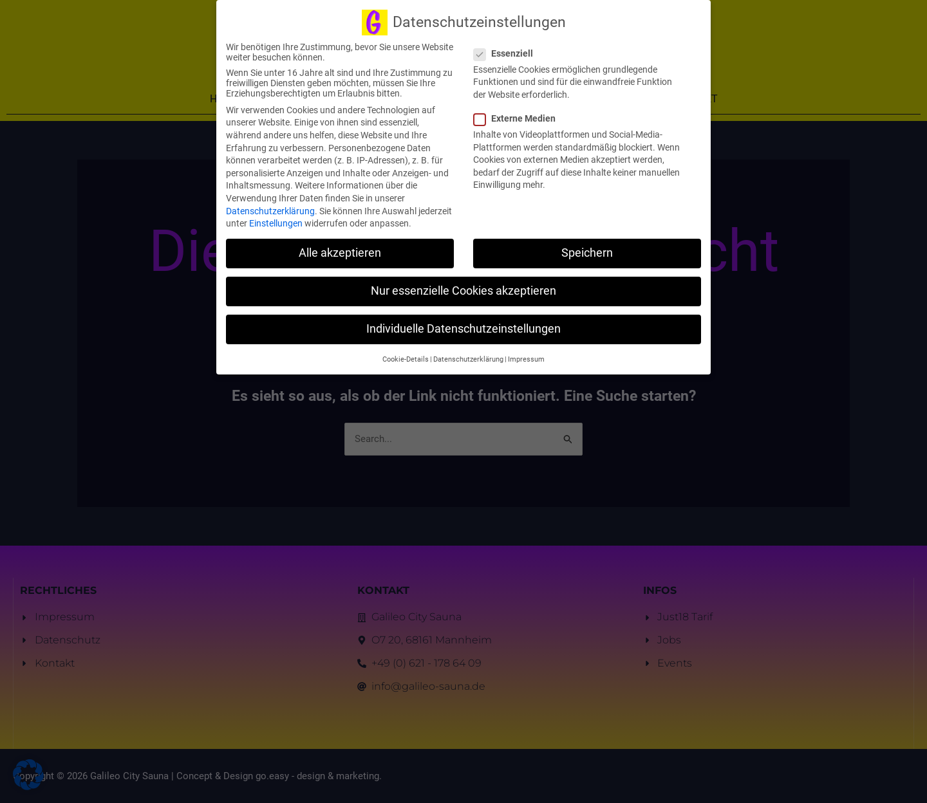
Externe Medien (518, 111)
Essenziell (507, 46)
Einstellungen (276, 215)
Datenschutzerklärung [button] (468, 351)
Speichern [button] (587, 245)
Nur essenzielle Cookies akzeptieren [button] (463, 283)
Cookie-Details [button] (405, 351)
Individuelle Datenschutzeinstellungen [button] (463, 321)
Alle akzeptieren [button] (340, 245)
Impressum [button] (526, 351)
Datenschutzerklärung (270, 203)
